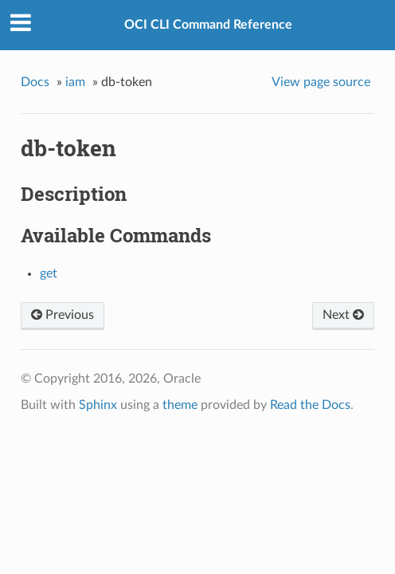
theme (180, 405)
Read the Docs (310, 405)
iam (75, 82)
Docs (35, 82)
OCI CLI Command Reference (208, 24)
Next (343, 315)
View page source (321, 82)
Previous (62, 315)
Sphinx (98, 405)
